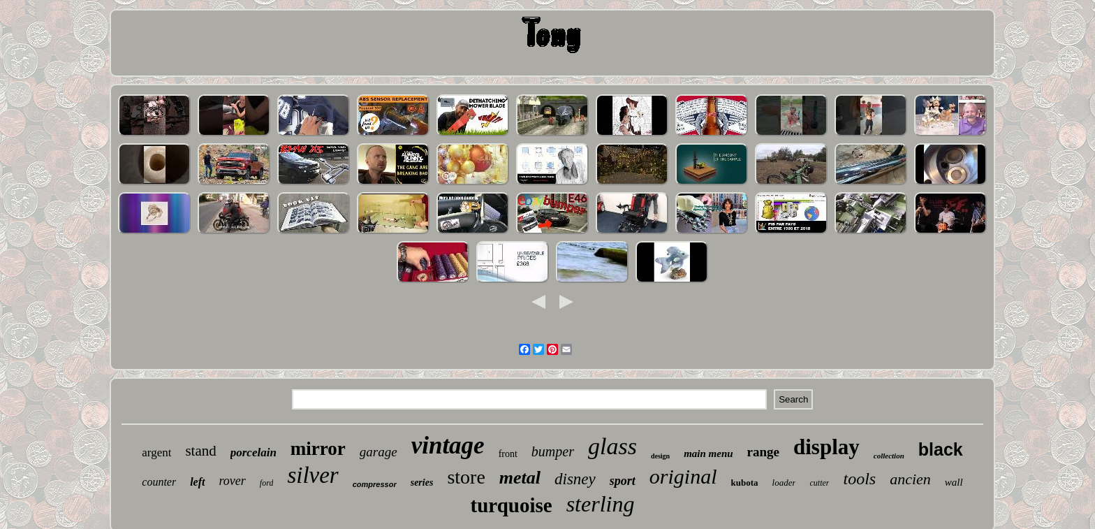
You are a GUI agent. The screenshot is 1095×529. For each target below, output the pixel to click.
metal (520, 478)
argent (156, 452)
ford (267, 483)
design (660, 456)
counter (159, 482)
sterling (600, 503)
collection (889, 455)
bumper (552, 451)
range (763, 451)
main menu (708, 453)
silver (312, 475)
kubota (744, 482)
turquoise (511, 505)
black (940, 449)
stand (200, 450)
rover (232, 481)
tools (859, 479)
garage (378, 451)
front (508, 454)
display (826, 447)
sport (622, 481)
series (422, 482)
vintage (448, 445)
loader (784, 482)
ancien (910, 479)
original (683, 476)
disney (575, 479)
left (197, 482)
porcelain (253, 452)
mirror (318, 448)
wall (954, 482)
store (466, 477)
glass (612, 446)
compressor (375, 484)
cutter (819, 483)
